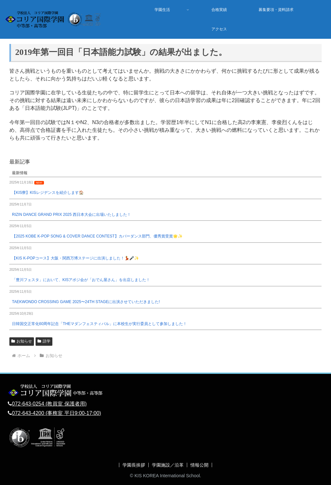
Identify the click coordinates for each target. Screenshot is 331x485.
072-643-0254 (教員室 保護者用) (49, 403)
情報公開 (199, 465)
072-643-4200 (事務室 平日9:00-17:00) (56, 413)
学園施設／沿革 (168, 465)
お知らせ (21, 341)
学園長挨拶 (134, 465)
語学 (43, 341)
